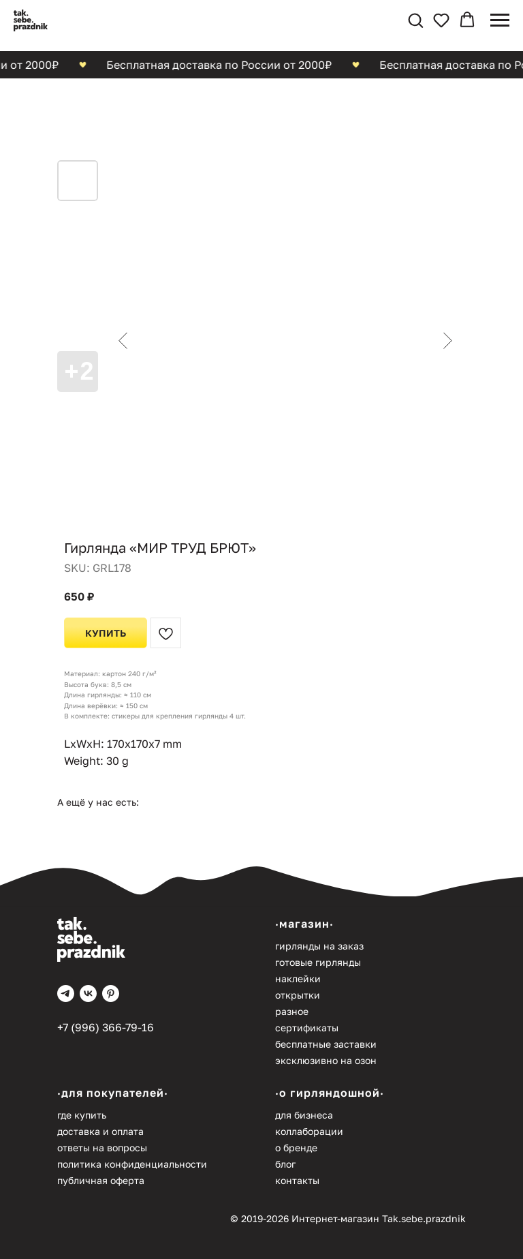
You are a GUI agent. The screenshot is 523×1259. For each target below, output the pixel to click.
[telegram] (65, 993)
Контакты (297, 1180)
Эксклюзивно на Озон (326, 1060)
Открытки (297, 995)
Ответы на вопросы (102, 1147)
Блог (285, 1164)
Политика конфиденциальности (132, 1164)
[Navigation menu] (499, 20)
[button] (415, 20)
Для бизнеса (304, 1115)
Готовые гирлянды (318, 962)
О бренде (296, 1147)
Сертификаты (306, 1027)
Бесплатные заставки (326, 1044)
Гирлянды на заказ (319, 946)
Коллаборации (309, 1131)
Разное (291, 1011)
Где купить (81, 1115)
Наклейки (298, 978)
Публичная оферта (100, 1180)
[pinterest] (110, 993)
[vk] (88, 993)
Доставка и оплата (100, 1131)
